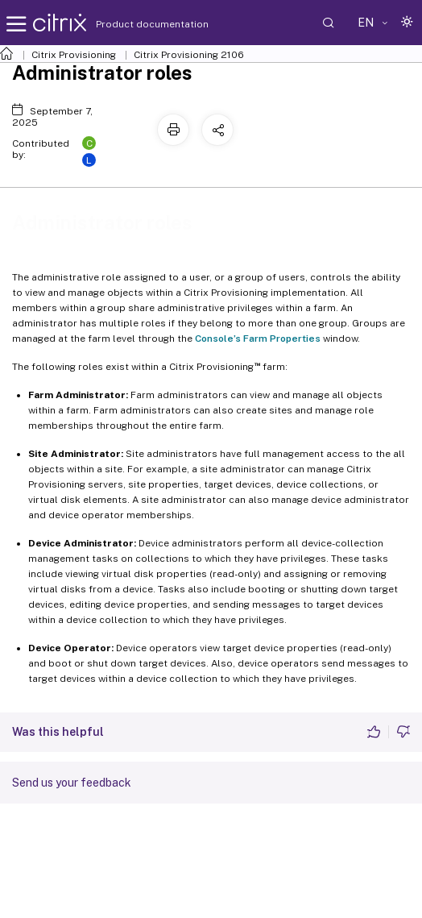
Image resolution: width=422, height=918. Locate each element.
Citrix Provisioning (73, 54)
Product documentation (132, 24)
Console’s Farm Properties (258, 338)
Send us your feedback (71, 782)
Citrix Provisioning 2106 (189, 54)
